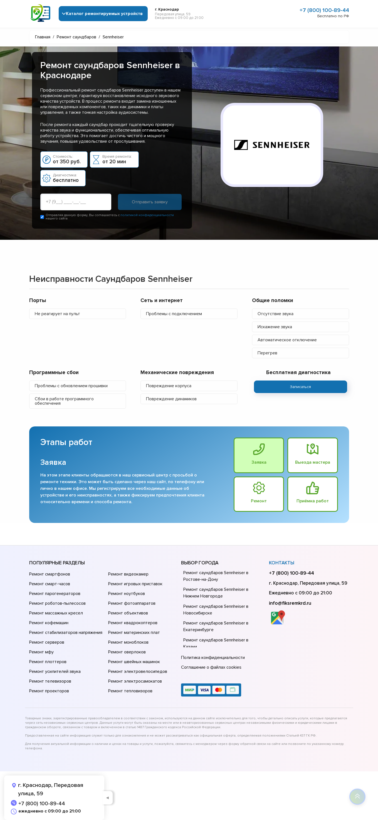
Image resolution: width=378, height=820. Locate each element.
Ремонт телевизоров (50, 681)
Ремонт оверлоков (127, 652)
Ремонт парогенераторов (54, 593)
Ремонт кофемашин (48, 623)
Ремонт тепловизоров (130, 691)
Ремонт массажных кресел (56, 613)
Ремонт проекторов (49, 691)
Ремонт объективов (128, 613)
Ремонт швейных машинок (134, 662)
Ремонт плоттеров (47, 662)
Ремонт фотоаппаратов (131, 603)
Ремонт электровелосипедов (137, 671)
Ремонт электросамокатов (135, 681)
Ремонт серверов (46, 642)
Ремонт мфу (41, 652)
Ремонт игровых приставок (135, 584)
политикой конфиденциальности (147, 215)
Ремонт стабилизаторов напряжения (65, 632)
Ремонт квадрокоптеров (132, 623)
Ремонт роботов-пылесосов (57, 603)
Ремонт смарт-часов (49, 584)
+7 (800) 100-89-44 (324, 10)
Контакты (281, 563)
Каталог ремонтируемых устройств (104, 13)
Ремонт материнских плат (134, 632)
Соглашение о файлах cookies (211, 667)
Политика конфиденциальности (213, 657)
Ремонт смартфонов (49, 574)
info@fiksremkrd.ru (290, 603)
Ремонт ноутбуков (126, 593)
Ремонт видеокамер (128, 574)
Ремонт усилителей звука (55, 671)
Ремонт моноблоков (128, 642)
